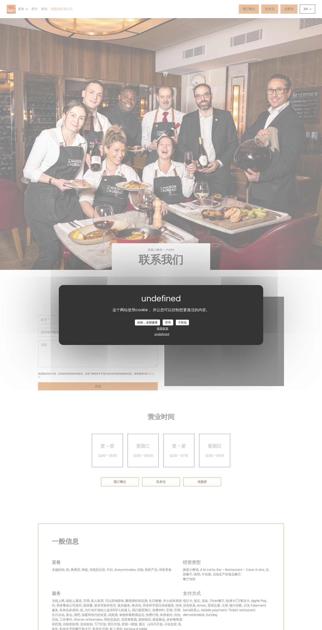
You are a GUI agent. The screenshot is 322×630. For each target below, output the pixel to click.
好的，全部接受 (147, 322)
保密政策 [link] (162, 328)
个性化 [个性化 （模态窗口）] (182, 322)
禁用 (168, 322)
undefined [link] (161, 334)
